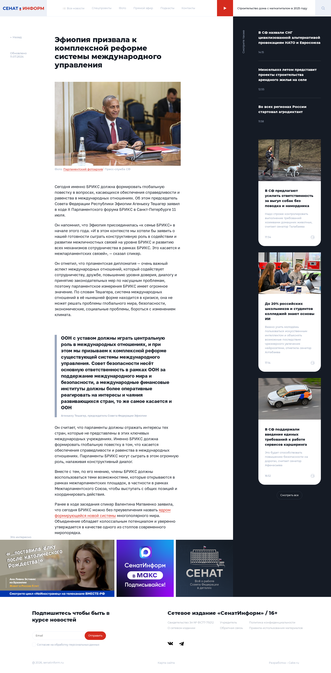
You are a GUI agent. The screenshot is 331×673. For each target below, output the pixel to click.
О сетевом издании (181, 628)
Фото (122, 8)
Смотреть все (289, 495)
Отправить (95, 635)
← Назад (16, 37)
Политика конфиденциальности (272, 622)
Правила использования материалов (276, 628)
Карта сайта (166, 662)
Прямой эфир (143, 8)
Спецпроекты (101, 8)
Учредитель (228, 622)
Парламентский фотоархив (83, 169)
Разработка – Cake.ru (284, 662)
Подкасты (167, 8)
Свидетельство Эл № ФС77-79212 (191, 622)
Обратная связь (231, 628)
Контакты (188, 8)
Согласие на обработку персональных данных (68, 644)
